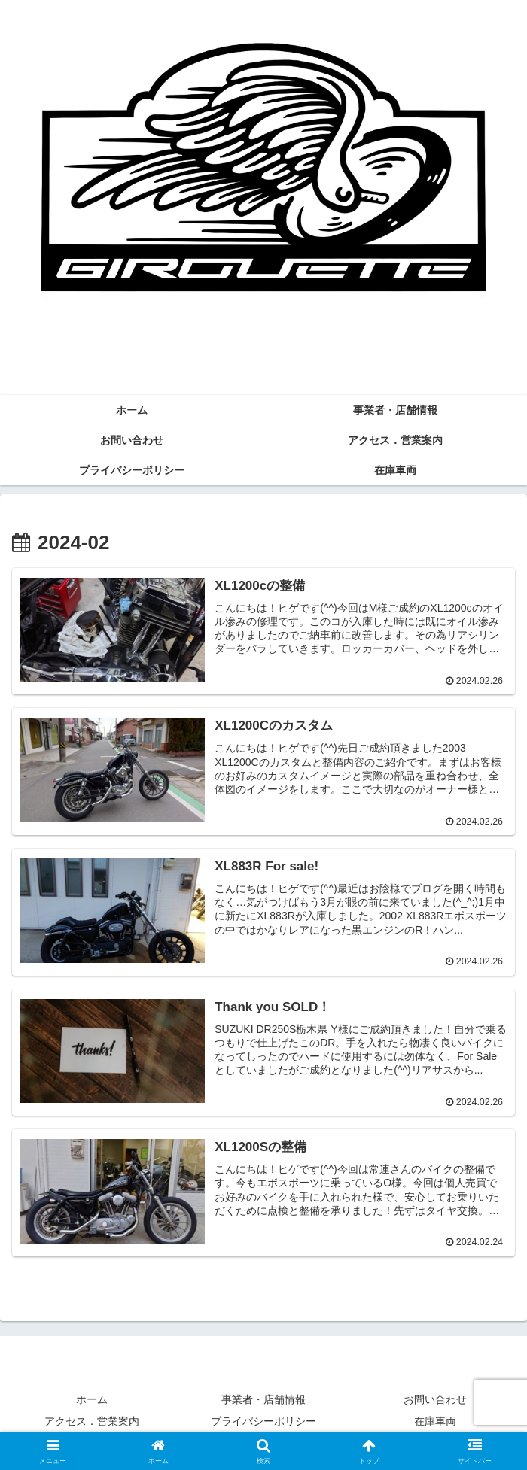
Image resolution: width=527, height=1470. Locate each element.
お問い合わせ (435, 1399)
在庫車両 (435, 1422)
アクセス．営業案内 (91, 1422)
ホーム (92, 1399)
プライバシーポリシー (263, 1422)
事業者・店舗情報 (263, 1399)
